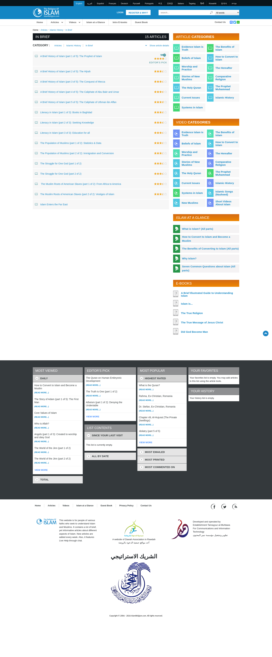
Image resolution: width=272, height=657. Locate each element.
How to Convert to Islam (226, 58)
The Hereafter (223, 67)
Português (149, 3)
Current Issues (191, 97)
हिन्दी (202, 3)
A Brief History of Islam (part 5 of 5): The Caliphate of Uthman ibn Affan (75, 102)
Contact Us (220, 22)
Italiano (181, 3)
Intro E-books (120, 22)
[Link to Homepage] (46, 12)
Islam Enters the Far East (51, 204)
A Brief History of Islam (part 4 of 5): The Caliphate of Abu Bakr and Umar (77, 92)
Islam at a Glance (95, 22)
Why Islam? (189, 258)
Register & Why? (138, 13)
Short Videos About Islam (223, 203)
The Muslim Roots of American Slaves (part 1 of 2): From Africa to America (78, 184)
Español (100, 3)
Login (120, 12)
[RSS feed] (234, 506)
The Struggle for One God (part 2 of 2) (58, 173)
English (79, 3)
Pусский (136, 3)
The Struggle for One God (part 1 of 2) (58, 163)
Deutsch (124, 3)
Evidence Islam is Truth (192, 48)
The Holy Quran (191, 87)
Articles (55, 22)
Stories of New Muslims (191, 78)
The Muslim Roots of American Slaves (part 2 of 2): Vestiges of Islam (74, 194)
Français (112, 3)
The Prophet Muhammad (223, 88)
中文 (160, 3)
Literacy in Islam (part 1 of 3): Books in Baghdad (63, 112)
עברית (234, 3)
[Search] (211, 12)
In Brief (89, 45)
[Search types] (227, 12)
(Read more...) (41, 393)
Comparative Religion (223, 78)
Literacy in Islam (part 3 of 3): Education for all (62, 132)
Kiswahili (212, 3)
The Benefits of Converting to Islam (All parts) (210, 248)
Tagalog (192, 3)
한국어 (224, 3)
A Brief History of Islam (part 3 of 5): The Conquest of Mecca (70, 81)
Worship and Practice (189, 68)
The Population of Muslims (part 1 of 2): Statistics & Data (68, 143)
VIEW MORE (41, 470)
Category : (41, 45)
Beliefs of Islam (191, 58)
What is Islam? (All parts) (197, 228)
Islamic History (56, 30)
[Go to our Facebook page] (213, 506)
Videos (72, 22)
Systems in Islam (192, 107)
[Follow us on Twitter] (224, 506)
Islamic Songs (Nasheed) (224, 193)
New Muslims (190, 202)
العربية (89, 3)
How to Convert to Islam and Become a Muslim (206, 238)
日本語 (170, 3)
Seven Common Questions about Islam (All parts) (208, 268)
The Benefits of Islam (224, 48)
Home (40, 22)
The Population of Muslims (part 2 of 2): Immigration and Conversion (74, 153)
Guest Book (141, 22)
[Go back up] (266, 333)
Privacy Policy (126, 505)
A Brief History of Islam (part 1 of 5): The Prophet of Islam (68, 56)
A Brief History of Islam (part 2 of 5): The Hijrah (63, 71)
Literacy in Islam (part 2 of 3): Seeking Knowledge (64, 122)
